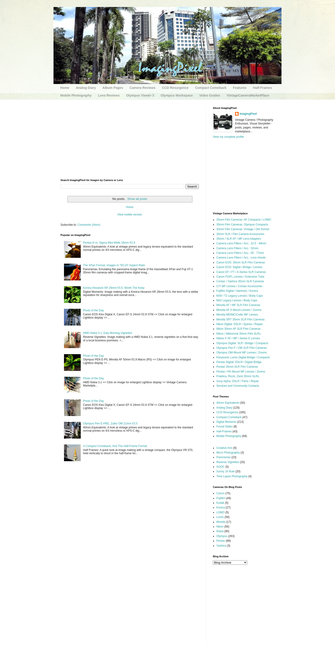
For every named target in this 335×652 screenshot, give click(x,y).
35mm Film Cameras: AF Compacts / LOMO (243, 219)
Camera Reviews (142, 88)
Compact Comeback (211, 88)
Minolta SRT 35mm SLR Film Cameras (240, 319)
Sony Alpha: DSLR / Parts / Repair (237, 381)
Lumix (220, 517)
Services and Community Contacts (237, 385)
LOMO (220, 512)
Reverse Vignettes (227, 462)
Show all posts (137, 199)
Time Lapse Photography (232, 476)
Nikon (220, 526)
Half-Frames (262, 88)
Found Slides (224, 426)
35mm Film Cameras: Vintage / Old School (242, 229)
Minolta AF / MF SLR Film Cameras (238, 305)
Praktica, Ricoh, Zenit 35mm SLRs (237, 376)
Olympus (221, 536)
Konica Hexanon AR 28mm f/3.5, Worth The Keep (113, 287)
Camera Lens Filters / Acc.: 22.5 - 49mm (241, 243)
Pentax (220, 540)
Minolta (220, 522)
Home (64, 88)
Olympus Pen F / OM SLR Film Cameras (241, 348)
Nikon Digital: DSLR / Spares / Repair (239, 324)
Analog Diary (86, 88)
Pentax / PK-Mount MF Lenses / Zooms (240, 371)
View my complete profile (228, 136)
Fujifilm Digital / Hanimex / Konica (237, 290)
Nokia (220, 531)
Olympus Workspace (177, 95)
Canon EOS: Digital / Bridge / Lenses (239, 267)
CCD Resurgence (175, 88)
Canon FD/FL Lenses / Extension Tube (240, 276)
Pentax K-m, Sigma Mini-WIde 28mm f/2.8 (109, 242)
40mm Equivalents (227, 402)
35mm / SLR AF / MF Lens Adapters (238, 238)
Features (239, 88)
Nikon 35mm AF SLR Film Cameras (238, 328)
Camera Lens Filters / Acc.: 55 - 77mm (240, 253)
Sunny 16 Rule (225, 471)
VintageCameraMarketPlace (248, 95)
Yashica (221, 545)
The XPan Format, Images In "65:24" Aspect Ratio (114, 265)
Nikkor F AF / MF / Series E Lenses (238, 338)
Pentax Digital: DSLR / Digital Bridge (238, 362)
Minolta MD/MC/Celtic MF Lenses (237, 314)
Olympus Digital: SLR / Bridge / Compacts (242, 343)
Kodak (220, 502)
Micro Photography (228, 452)
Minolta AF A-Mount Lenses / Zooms (238, 310)
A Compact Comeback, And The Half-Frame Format (115, 446)
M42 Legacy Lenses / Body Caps (236, 300)
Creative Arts (224, 448)
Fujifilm (220, 498)
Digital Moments (226, 421)
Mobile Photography (76, 95)
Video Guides (209, 95)
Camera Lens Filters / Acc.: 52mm (237, 248)
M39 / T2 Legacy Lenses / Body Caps (239, 295)
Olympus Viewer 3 (140, 95)
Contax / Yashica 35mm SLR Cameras (240, 281)
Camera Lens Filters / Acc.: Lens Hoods (240, 257)
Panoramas (223, 457)
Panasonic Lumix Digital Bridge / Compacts (243, 357)
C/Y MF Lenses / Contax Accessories (239, 286)
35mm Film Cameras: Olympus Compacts (242, 224)
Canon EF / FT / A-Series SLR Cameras (241, 272)
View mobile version (129, 214)
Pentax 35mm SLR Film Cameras (237, 366)
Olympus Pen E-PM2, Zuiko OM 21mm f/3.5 (110, 423)
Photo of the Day (93, 310)
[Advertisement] (129, 139)
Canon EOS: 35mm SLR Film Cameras (240, 262)
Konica (220, 507)
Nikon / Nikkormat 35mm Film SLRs (238, 333)
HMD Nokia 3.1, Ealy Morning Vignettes (107, 333)
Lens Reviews (109, 95)
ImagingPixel (248, 113)
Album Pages (112, 88)
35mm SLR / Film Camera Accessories (240, 234)
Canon (220, 493)
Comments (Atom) (88, 224)
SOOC (220, 466)
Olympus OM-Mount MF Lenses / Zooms (241, 352)
